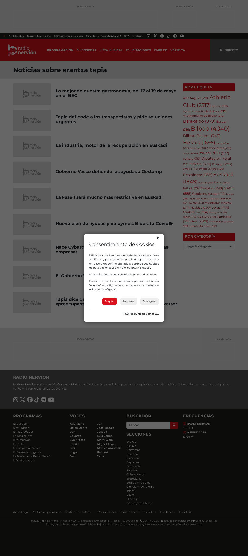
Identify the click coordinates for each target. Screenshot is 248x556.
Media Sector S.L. (148, 313)
